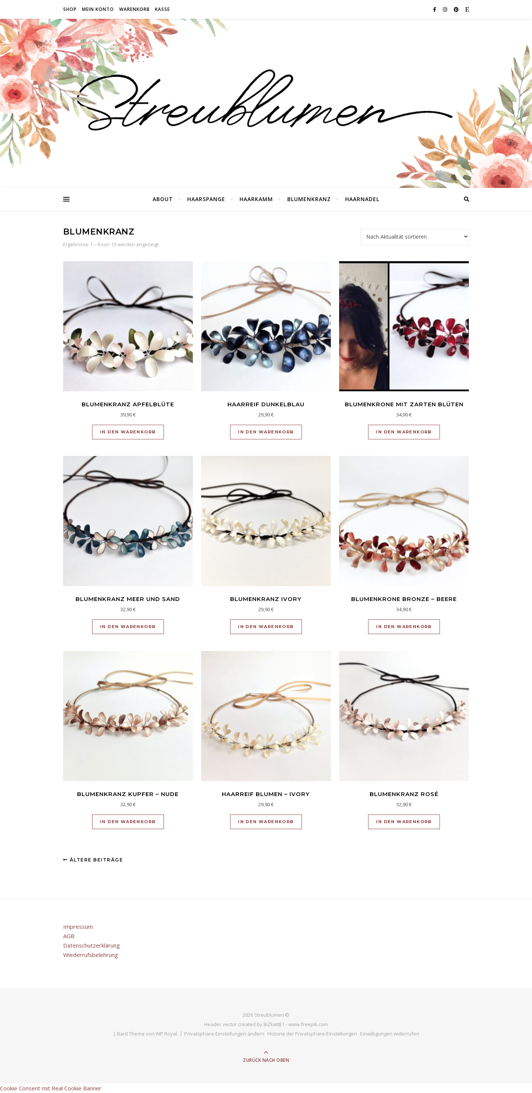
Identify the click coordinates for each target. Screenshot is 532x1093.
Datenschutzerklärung (91, 945)
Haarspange (206, 199)
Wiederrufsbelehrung (90, 954)
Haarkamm (256, 199)
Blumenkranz (309, 199)
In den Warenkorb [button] (128, 431)
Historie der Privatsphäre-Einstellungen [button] (312, 1033)
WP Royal (166, 1033)
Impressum (78, 926)
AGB (68, 936)
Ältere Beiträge (93, 860)
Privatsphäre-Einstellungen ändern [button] (224, 1033)
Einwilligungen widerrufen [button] (389, 1033)
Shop (70, 9)
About (163, 199)
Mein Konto (98, 9)
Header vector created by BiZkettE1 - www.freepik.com (266, 1024)
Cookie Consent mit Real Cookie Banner (51, 1088)
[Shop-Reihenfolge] (415, 237)
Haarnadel (362, 199)
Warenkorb (134, 9)
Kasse (162, 9)
